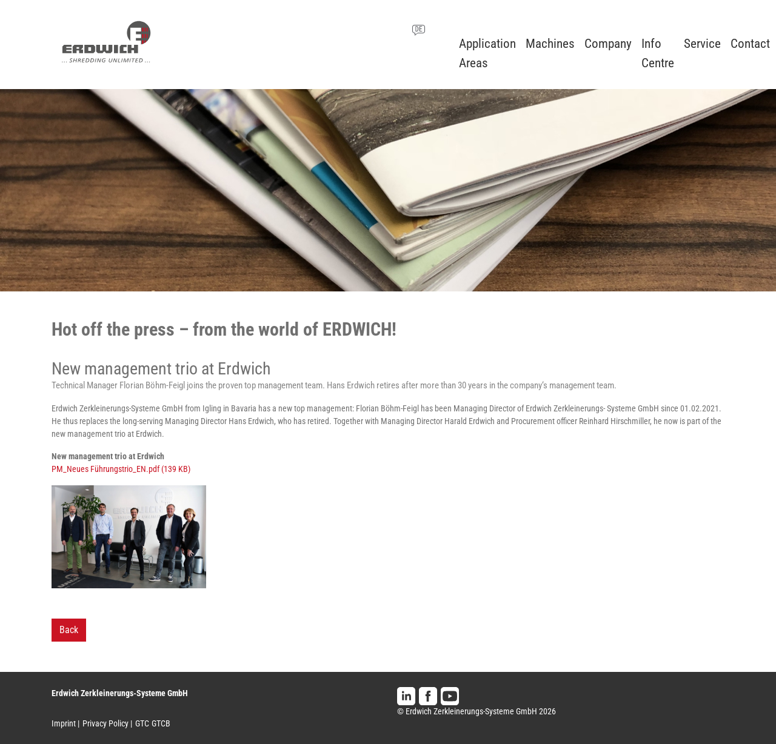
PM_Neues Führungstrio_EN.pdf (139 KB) (121, 469)
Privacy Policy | (107, 723)
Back (68, 630)
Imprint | (65, 723)
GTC (142, 723)
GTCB (161, 723)
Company (608, 43)
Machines (550, 43)
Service (702, 43)
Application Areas (487, 53)
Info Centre (657, 53)
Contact (750, 43)
